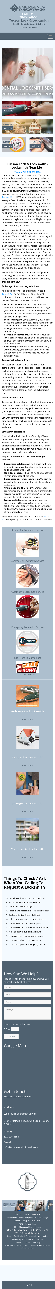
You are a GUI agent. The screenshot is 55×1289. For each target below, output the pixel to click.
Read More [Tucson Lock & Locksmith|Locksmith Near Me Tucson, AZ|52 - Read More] (27, 719)
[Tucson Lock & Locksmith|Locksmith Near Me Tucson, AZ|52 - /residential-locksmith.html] (27, 126)
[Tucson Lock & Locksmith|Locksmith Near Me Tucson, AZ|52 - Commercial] (36, 142)
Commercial (31, 1236)
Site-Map (36, 1243)
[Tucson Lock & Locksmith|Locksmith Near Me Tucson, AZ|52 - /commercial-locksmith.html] (27, 829)
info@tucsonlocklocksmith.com (21, 1147)
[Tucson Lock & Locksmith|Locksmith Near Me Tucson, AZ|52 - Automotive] (8, 106)
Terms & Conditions (23, 1243)
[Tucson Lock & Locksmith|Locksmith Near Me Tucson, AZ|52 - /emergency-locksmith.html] (14, 144)
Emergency (16, 1239)
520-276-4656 (27, 17)
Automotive (43, 1236)
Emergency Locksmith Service (27, 627)
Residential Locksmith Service (27, 530)
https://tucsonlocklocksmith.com (27, 1227)
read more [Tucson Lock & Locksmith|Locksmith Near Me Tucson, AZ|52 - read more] (8, 110)
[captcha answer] (15, 1029)
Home (9, 1236)
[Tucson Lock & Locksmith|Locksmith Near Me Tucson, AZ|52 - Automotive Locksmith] (27, 713)
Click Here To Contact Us (27, 657)
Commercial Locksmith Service (27, 560)
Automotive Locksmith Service (27, 591)
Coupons (27, 1239)
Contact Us (38, 1239)
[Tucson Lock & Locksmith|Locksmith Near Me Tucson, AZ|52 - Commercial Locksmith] (27, 851)
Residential (18, 1236)
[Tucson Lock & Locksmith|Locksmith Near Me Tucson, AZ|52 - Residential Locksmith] (27, 759)
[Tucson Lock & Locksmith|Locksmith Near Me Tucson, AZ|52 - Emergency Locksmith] (27, 805)
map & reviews (34, 1221)
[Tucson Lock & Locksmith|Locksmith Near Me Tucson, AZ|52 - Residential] (8, 124)
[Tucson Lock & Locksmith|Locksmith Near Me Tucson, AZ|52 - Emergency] (7, 142)
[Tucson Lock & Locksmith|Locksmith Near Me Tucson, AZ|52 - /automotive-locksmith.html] (27, 108)
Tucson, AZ (20, 172)
